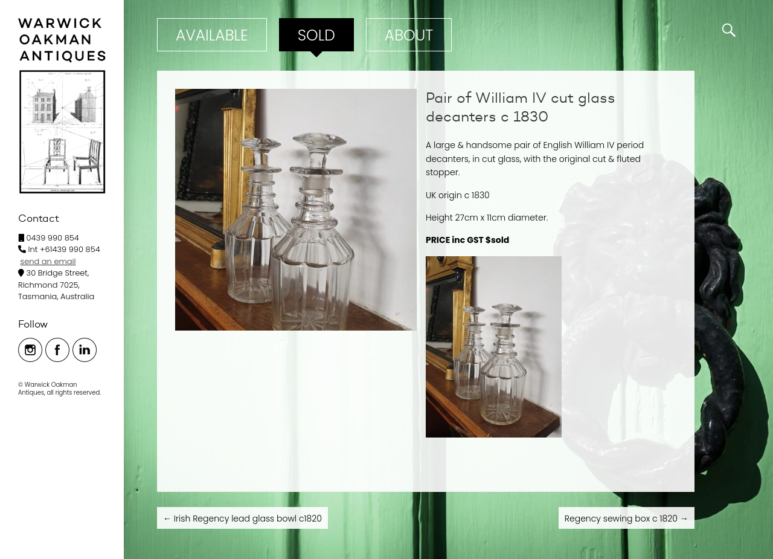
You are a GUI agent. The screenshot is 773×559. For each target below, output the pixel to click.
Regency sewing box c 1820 (626, 518)
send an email (48, 261)
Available (212, 35)
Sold (316, 35)
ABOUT (409, 35)
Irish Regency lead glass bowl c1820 (242, 518)
